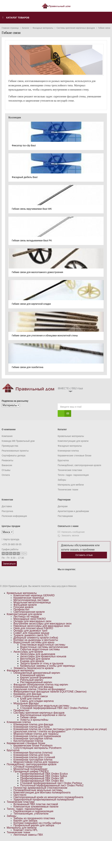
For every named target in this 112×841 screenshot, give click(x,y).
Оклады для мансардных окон (32, 621)
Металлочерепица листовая (31, 600)
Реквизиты (7, 460)
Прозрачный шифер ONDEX (31, 771)
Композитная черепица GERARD (34, 595)
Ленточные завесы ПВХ (28, 834)
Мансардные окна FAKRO (29, 618)
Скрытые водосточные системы (40, 649)
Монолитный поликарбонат (30, 769)
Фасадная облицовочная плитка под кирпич (40, 684)
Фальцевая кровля (25, 604)
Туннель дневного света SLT (31, 635)
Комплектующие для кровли (73, 441)
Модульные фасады (26, 703)
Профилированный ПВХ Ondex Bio (42, 780)
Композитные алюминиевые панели (35, 806)
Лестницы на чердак (26, 616)
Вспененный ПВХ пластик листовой (35, 804)
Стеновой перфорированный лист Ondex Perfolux (51, 783)
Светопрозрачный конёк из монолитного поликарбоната (48, 797)
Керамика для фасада (27, 694)
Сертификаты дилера (13, 455)
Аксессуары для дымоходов (37, 654)
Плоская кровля (23, 607)
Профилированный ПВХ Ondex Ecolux (44, 773)
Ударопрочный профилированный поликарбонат (43, 799)
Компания (7, 436)
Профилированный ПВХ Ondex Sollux (43, 776)
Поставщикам (65, 516)
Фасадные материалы (70, 445)
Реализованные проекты (15, 450)
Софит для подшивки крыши (31, 633)
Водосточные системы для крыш (33, 642)
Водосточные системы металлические (44, 647)
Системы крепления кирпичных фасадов (38, 712)
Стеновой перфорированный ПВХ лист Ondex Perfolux (54, 708)
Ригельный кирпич (31, 679)
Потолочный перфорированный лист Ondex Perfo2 (52, 785)
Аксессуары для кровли (28, 651)
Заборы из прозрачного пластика (34, 818)
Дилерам (62, 506)
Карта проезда (10, 539)
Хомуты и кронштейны (34, 719)
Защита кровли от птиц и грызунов (41, 663)
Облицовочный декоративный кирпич (36, 672)
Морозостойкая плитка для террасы (35, 733)
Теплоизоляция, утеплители (30, 813)
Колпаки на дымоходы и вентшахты (35, 640)
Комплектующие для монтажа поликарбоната (41, 792)
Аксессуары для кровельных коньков (43, 656)
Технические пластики (70, 470)
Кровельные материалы (71, 436)
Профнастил (21, 609)
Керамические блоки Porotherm (32, 745)
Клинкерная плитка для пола (31, 726)
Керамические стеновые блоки (74, 455)
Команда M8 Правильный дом (18, 441)
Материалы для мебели (71, 484)
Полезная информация (14, 516)
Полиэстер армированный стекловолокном (40, 787)
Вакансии (7, 465)
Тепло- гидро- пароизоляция (73, 475)
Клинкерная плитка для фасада (33, 686)
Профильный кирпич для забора (33, 825)
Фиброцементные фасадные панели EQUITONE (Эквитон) (49, 691)
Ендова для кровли (32, 661)
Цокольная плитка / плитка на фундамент (39, 689)
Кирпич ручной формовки (36, 677)
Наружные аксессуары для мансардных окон (41, 625)
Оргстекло (19, 794)
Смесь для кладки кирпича (37, 701)
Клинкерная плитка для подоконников (37, 736)
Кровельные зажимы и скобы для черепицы (47, 665)
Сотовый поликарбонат (28, 766)
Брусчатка (63, 460)
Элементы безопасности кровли (33, 668)
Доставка (7, 506)
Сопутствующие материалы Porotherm (37, 747)
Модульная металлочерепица (32, 602)
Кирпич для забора (25, 820)
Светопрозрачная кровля (29, 611)
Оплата (6, 475)
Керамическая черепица (28, 597)
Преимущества (10, 445)
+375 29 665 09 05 (11, 544)
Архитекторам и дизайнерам (73, 511)
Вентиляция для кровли (35, 658)
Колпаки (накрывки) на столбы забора (37, 823)
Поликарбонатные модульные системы (44, 705)
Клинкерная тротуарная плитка (32, 738)
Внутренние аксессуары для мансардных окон (42, 623)
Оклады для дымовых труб (30, 630)
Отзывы (6, 470)
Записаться (9, 563)
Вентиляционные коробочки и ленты (43, 715)
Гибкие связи (28, 717)
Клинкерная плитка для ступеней (34, 757)
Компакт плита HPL (25, 830)
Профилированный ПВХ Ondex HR (42, 778)
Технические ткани (68, 489)
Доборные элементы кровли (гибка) (35, 637)
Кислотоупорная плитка (28, 740)
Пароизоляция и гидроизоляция (33, 811)
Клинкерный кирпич (32, 675)
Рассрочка (7, 511)
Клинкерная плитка (68, 450)
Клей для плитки (30, 698)
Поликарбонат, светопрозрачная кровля (79, 465)
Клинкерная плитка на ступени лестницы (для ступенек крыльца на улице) (60, 729)
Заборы (62, 479)
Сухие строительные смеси (30, 696)
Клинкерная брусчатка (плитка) (32, 752)
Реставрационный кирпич (36, 682)
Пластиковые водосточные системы (42, 644)
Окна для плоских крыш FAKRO (33, 628)
